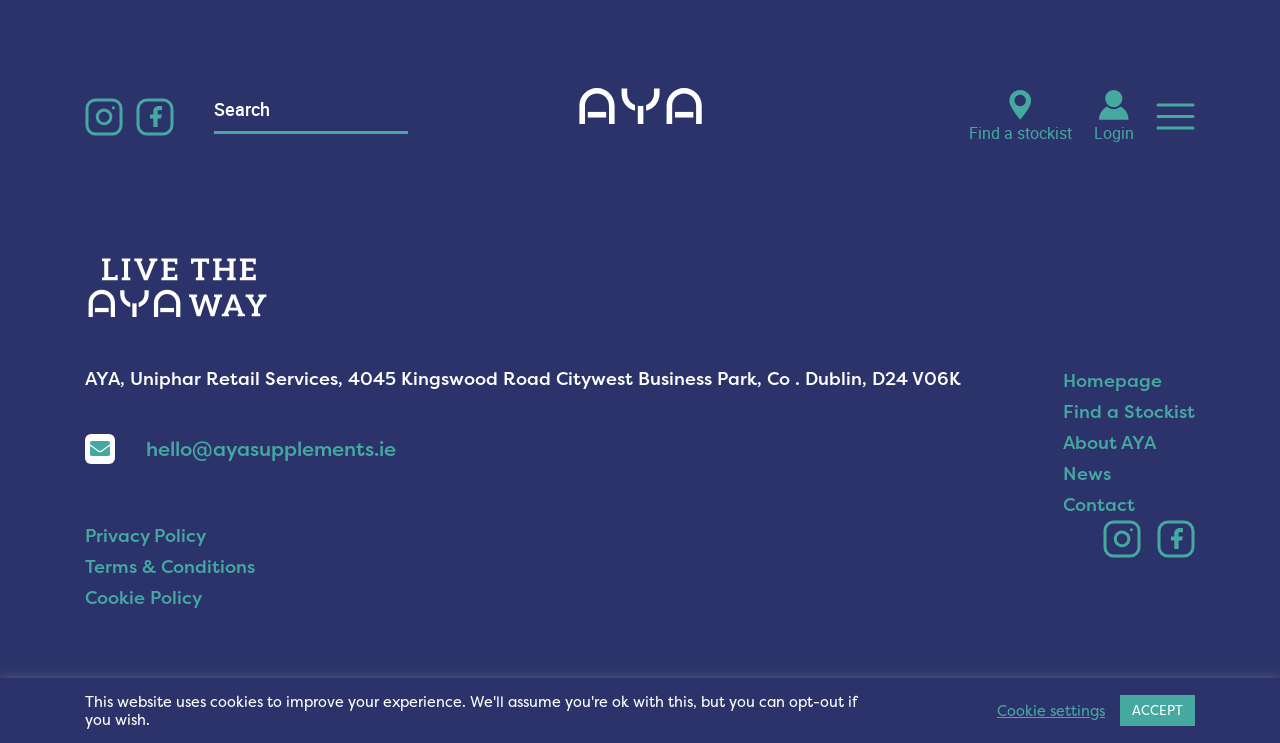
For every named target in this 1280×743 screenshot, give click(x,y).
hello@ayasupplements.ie (240, 448)
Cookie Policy (143, 597)
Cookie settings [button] (1051, 711)
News (1087, 473)
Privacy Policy (145, 535)
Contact (1099, 504)
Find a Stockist (1129, 411)
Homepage (1112, 380)
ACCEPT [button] (1157, 710)
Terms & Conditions (170, 566)
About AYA (1109, 442)
